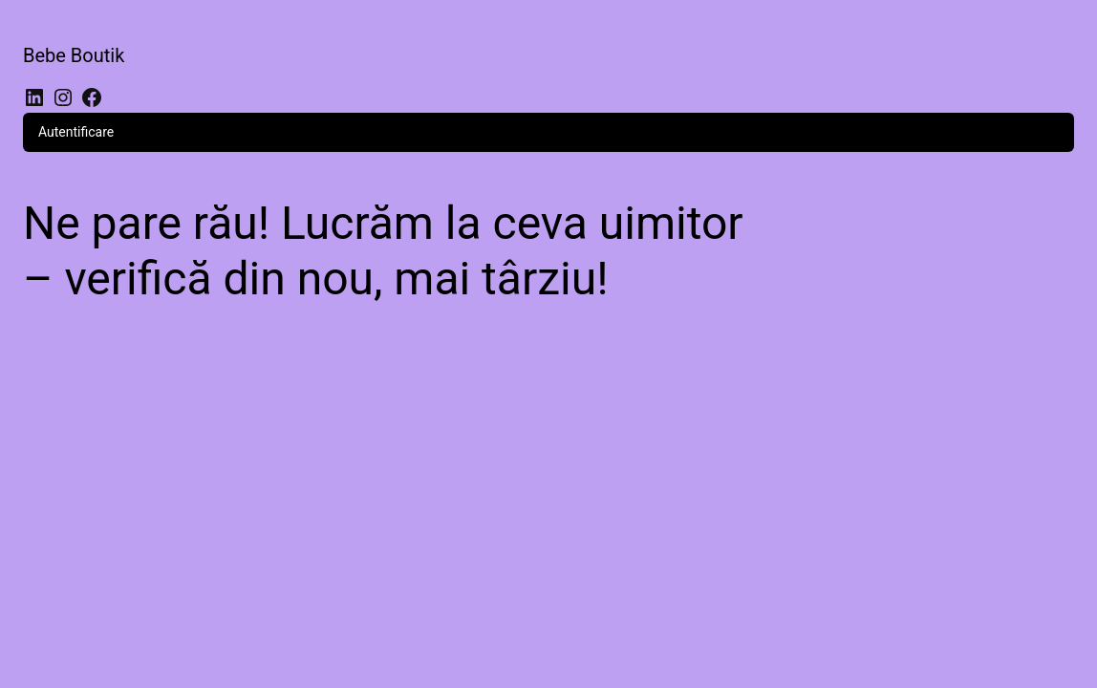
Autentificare (76, 132)
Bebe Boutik (73, 55)
